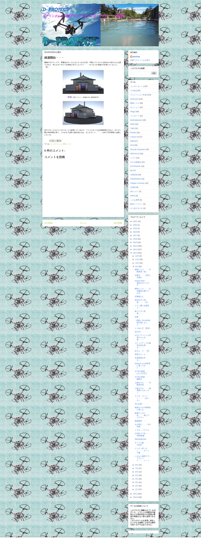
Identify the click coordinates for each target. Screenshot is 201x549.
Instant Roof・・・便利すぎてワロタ (142, 283)
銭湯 (70, 97)
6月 (136, 472)
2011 (135, 494)
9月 (136, 266)
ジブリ (133, 158)
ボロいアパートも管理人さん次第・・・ (143, 337)
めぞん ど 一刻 (142, 351)
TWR (132, 128)
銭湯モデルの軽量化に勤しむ (143, 408)
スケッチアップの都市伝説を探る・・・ (143, 345)
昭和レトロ (67, 144)
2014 (135, 246)
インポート (134, 116)
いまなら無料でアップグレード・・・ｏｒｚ (143, 458)
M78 (132, 145)
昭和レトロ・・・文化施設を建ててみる (143, 291)
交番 (136, 317)
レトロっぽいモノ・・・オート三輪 (142, 450)
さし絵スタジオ (136, 208)
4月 (136, 479)
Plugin (132, 112)
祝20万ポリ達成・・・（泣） (142, 301)
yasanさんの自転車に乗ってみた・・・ (142, 365)
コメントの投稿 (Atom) (85, 229)
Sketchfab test (140, 439)
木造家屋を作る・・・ (140, 359)
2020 (135, 225)
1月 (136, 489)
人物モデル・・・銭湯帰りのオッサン (143, 390)
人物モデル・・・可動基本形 (143, 384)
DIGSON (136, 57)
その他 (133, 91)
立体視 (133, 187)
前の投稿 (118, 223)
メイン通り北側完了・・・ (142, 307)
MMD (132, 124)
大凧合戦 (133, 175)
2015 (135, 242)
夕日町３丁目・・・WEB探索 (143, 434)
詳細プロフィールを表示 (140, 60)
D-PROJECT (55, 9)
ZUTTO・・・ (140, 332)
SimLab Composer (137, 149)
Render (133, 133)
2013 (135, 249)
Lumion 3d (134, 137)
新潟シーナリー (136, 204)
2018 (135, 232)
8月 (136, 465)
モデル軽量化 (135, 162)
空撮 (132, 141)
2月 (136, 486)
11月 (137, 259)
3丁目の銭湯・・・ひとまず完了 (142, 372)
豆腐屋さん (139, 296)
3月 (136, 482)
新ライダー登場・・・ (140, 312)
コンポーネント (56, 144)
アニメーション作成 (138, 95)
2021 (135, 221)
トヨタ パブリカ (142, 430)
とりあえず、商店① (142, 328)
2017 (135, 235)
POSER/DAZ (135, 179)
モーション (134, 107)
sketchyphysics (136, 120)
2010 (135, 497)
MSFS (132, 196)
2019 (135, 228)
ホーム (83, 223)
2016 (135, 239)
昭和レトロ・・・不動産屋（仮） (143, 271)
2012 (135, 253)
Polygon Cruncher (137, 183)
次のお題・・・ (141, 404)
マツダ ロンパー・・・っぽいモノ (142, 398)
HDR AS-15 (134, 154)
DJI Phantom (135, 166)
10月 (137, 263)
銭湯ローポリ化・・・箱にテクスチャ (142, 415)
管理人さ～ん (140, 354)
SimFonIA (134, 99)
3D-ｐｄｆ (134, 191)
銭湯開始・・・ (141, 421)
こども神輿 (134, 200)
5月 (136, 475)
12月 (137, 256)
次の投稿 (48, 223)
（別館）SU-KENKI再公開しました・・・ (142, 322)
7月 (136, 468)
